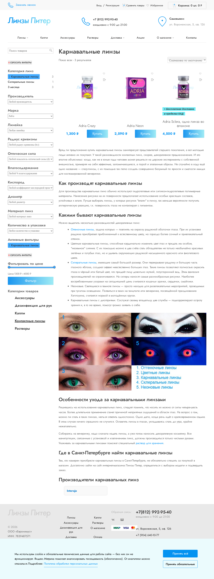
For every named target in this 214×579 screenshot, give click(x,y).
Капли (44, 38)
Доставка (117, 38)
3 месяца (13, 87)
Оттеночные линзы (82, 228)
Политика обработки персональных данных (71, 564)
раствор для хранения (149, 442)
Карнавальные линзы (24, 77)
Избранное (154, 5)
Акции (141, 38)
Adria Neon (135, 126)
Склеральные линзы (83, 261)
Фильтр (30, 280)
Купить (97, 133)
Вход (99, 5)
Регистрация (112, 5)
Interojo (72, 489)
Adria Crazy (87, 126)
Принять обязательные (180, 564)
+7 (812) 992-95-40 (105, 19)
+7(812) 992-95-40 (154, 510)
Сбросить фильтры (21, 62)
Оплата (98, 535)
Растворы (92, 38)
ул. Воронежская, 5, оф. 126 (187, 24)
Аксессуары (67, 38)
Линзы (22, 38)
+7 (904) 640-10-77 (147, 533)
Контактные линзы (30, 320)
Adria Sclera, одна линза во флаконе (183, 124)
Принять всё (180, 554)
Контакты (191, 38)
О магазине (165, 38)
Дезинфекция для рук (33, 305)
